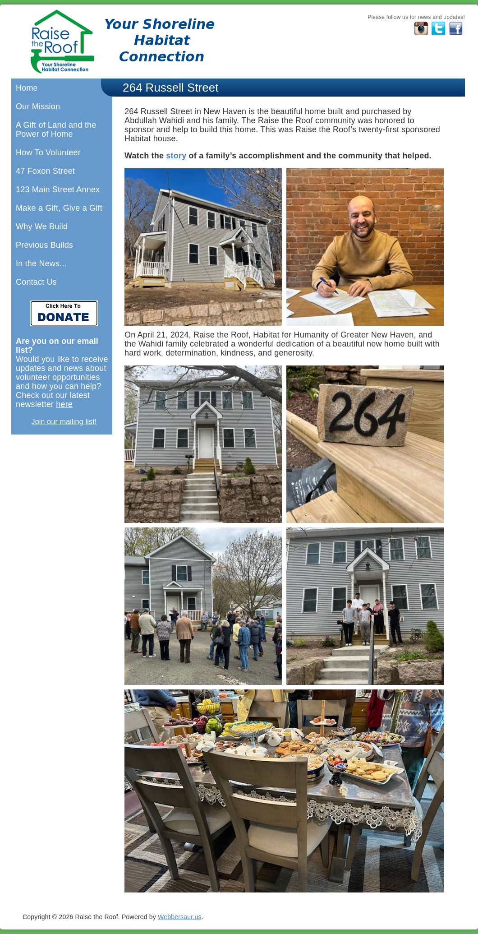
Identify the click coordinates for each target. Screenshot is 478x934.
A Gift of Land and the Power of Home (56, 129)
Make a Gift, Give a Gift (59, 208)
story (176, 155)
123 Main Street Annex (58, 189)
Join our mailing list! (64, 421)
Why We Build (42, 226)
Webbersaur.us (180, 916)
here (64, 404)
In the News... (41, 263)
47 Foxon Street (45, 171)
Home (27, 87)
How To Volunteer (48, 152)
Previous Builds (44, 245)
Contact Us (36, 282)
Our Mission (38, 106)
